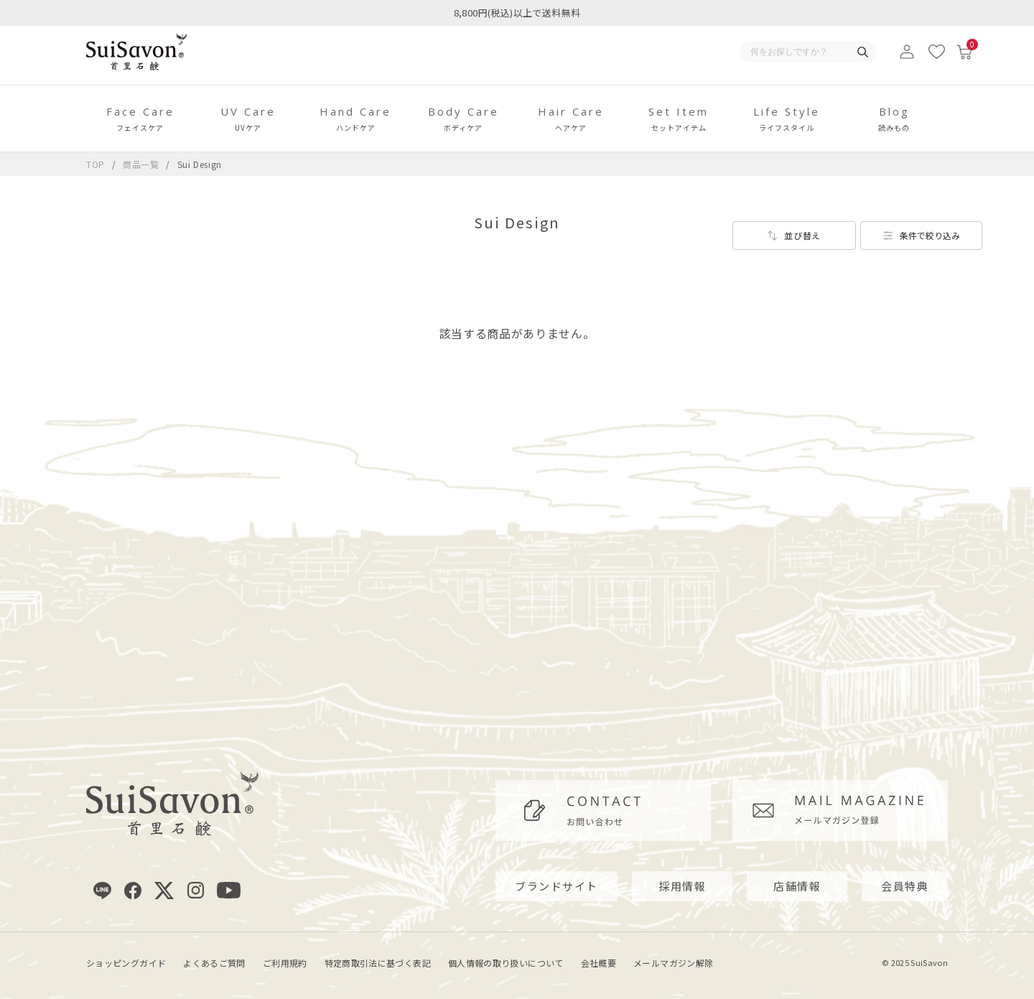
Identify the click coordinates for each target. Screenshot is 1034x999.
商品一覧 (141, 164)
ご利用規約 (285, 963)
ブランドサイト (556, 885)
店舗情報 (797, 885)
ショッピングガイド (126, 963)
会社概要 (598, 963)
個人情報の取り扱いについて (506, 963)
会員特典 (904, 885)
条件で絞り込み (930, 235)
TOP (95, 164)
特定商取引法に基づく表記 (378, 963)
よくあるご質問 (214, 963)
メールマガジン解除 (673, 963)
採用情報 (682, 885)
